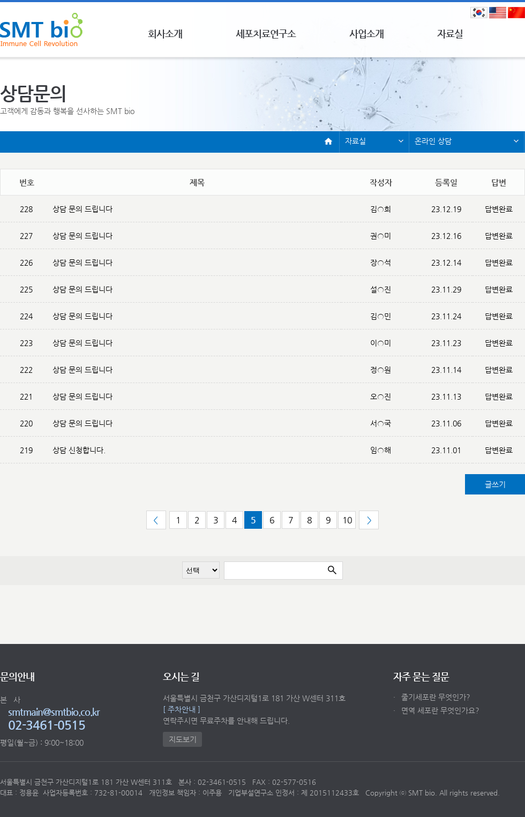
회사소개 (165, 33)
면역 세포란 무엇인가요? (436, 710)
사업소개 (366, 33)
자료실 (450, 33)
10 (347, 520)
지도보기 (183, 739)
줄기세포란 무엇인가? (431, 697)
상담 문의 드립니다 (82, 209)
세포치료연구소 (266, 33)
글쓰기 (495, 484)
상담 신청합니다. (79, 450)
